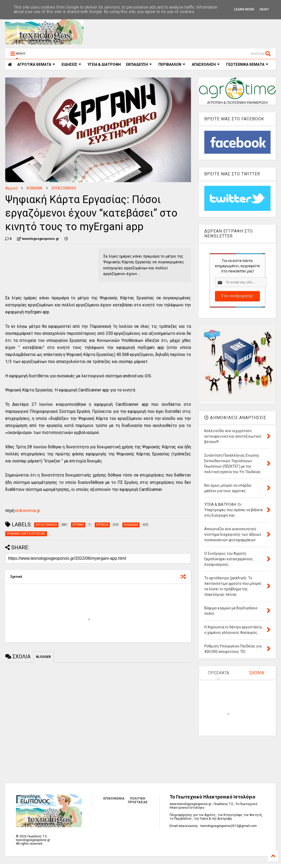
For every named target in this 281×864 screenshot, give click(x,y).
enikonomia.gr (27, 510)
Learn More (244, 9)
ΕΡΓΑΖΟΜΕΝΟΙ (64, 188)
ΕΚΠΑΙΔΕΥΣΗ (139, 64)
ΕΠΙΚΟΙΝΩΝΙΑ (113, 798)
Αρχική (11, 188)
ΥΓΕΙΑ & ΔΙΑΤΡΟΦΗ (104, 64)
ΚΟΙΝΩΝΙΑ (35, 188)
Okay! (264, 9)
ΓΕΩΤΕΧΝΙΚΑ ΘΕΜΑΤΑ (247, 64)
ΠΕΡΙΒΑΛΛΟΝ (171, 64)
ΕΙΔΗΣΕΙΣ (71, 64)
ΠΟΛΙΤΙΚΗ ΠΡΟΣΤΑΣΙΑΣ (138, 800)
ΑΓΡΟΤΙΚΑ (36, 64)
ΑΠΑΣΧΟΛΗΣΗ (206, 64)
